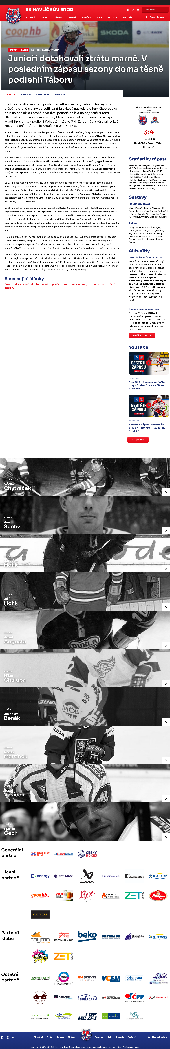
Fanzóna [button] (86, 17)
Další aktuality (142, 335)
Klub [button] (99, 17)
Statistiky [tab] (43, 94)
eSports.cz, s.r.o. (78, 1044)
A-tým (50, 1034)
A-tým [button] (45, 17)
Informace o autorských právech (101, 1044)
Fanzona (99, 1034)
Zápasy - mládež (19, 50)
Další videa (138, 440)
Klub (109, 1034)
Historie (119, 1034)
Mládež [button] (72, 17)
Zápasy (60, 1034)
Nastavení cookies (131, 1044)
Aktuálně (38, 1034)
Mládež (71, 1034)
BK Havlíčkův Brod (49, 9)
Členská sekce (155, 17)
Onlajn (60, 94)
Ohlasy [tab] (26, 94)
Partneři (127, 17)
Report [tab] (12, 94)
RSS (119, 1044)
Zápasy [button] (58, 17)
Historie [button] (112, 17)
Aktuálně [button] (31, 17)
